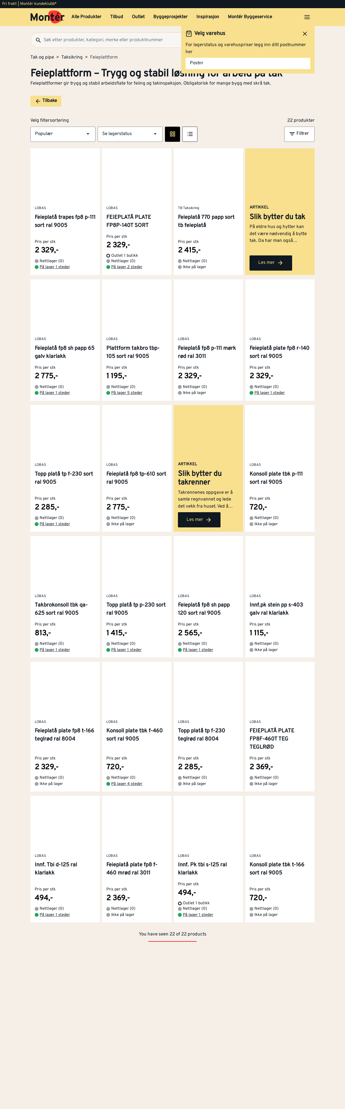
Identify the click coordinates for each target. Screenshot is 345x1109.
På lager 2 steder (126, 275)
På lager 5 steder (126, 401)
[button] (62, 134)
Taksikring (72, 57)
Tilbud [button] (116, 17)
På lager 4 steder (126, 810)
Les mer (270, 271)
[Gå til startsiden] (47, 17)
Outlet (138, 17)
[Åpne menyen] (307, 17)
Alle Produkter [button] (86, 17)
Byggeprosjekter (170, 17)
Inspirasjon (207, 17)
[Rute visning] (172, 134)
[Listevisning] (189, 134)
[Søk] (36, 40)
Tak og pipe (42, 57)
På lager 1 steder (55, 275)
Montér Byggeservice (250, 17)
